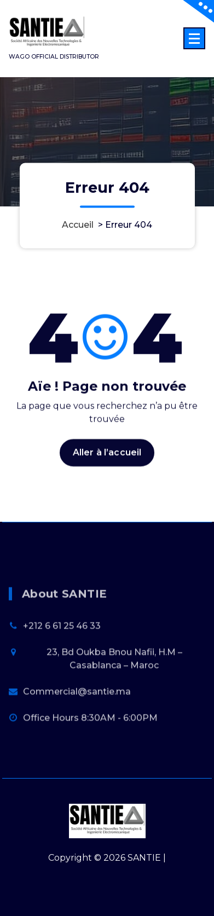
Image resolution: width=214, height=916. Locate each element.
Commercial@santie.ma (77, 722)
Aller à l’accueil (107, 461)
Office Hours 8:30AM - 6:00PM (90, 748)
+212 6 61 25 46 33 (62, 656)
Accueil (78, 225)
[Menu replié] (194, 38)
